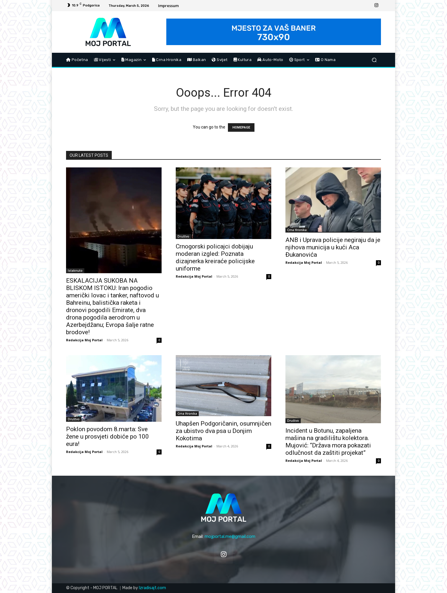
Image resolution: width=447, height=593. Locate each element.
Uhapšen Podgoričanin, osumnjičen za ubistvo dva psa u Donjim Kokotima (223, 431)
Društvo (183, 236)
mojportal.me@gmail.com (230, 536)
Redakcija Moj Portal (84, 340)
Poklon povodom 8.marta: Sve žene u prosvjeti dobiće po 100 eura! (107, 436)
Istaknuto (75, 271)
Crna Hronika (297, 230)
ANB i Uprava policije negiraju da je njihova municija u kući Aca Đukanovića (332, 247)
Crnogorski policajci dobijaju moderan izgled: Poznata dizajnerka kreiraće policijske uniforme (215, 257)
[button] (374, 60)
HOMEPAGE (241, 127)
